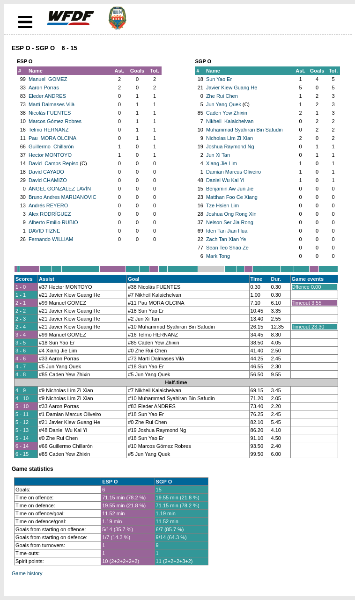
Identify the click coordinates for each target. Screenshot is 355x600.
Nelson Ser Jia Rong (229, 222)
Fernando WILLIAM (51, 239)
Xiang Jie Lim (221, 163)
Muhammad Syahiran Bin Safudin (244, 129)
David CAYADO (46, 172)
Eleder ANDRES (47, 96)
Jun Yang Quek (223, 104)
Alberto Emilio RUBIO (53, 222)
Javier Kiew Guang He (231, 87)
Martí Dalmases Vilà (51, 104)
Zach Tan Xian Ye (226, 239)
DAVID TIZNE (44, 231)
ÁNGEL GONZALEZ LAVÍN (60, 188)
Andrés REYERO (48, 205)
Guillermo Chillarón (51, 146)
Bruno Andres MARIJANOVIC (62, 197)
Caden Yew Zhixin (226, 113)
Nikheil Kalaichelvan (230, 121)
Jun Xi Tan (218, 155)
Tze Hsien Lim (222, 205)
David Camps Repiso (53, 163)
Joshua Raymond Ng (230, 146)
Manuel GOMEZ (48, 79)
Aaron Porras (44, 87)
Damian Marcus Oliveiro (233, 172)
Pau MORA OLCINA (52, 138)
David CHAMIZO (48, 180)
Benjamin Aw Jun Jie (229, 188)
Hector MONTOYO (50, 155)
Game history (27, 573)
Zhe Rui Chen (222, 96)
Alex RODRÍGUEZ (50, 214)
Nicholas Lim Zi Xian (229, 138)
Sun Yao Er (219, 79)
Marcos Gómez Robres (55, 121)
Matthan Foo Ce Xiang (232, 197)
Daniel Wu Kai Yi (225, 180)
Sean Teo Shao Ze (227, 247)
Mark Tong (218, 256)
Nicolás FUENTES (50, 113)
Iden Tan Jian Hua (226, 231)
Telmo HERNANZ (49, 129)
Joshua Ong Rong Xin (231, 214)
